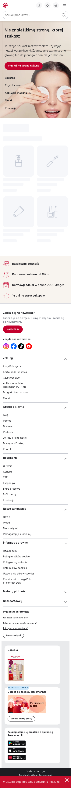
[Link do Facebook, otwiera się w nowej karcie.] (14, 346)
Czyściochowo (13, 85)
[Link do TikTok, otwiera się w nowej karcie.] (21, 346)
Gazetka (10, 78)
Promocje (10, 108)
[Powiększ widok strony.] (43, 771)
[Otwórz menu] (64, 5)
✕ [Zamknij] (67, 780)
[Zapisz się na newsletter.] (13, 329)
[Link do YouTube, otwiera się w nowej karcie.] (29, 346)
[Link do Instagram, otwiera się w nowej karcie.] (6, 346)
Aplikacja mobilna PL (18, 93)
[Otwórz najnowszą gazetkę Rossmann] (16, 668)
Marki (8, 100)
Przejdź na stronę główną (23, 66)
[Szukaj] (64, 15)
